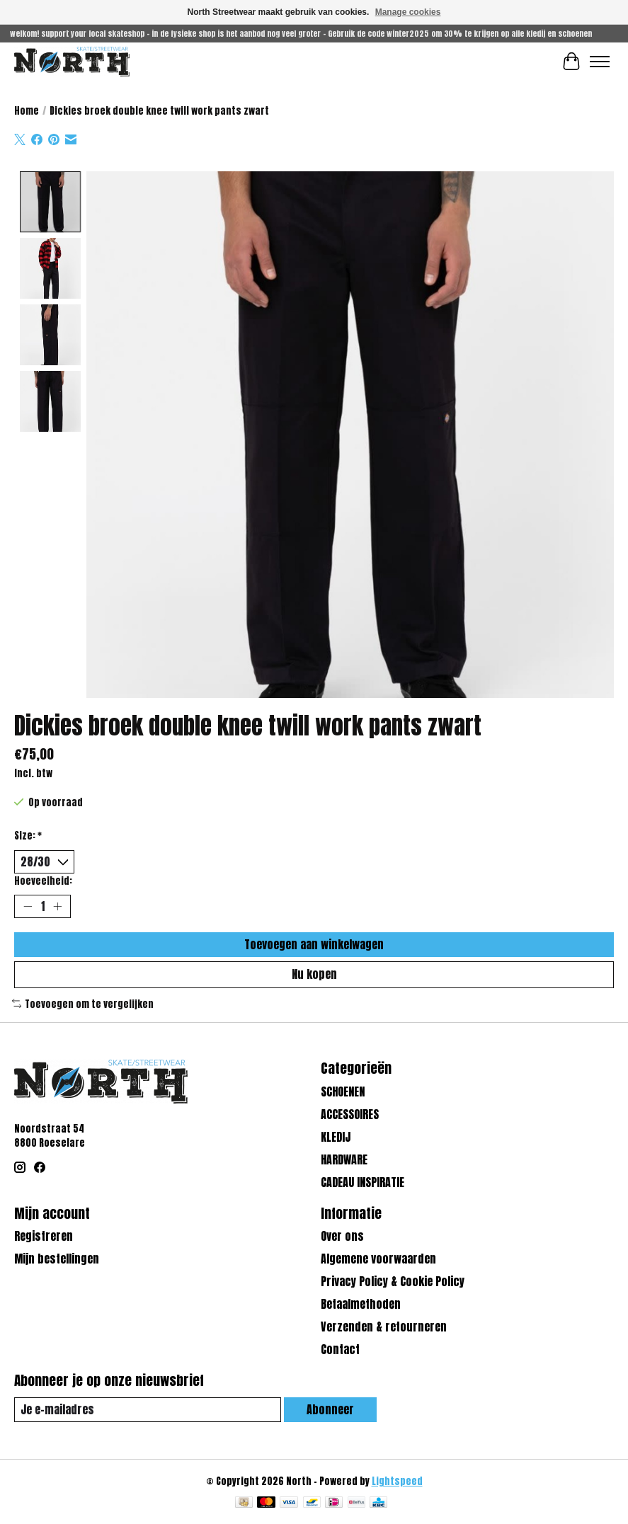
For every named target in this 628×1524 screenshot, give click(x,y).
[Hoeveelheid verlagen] (27, 907)
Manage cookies (408, 12)
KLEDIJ (335, 1136)
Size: (28, 835)
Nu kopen (314, 974)
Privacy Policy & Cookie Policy (392, 1281)
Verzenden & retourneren (384, 1327)
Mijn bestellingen (56, 1259)
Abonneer (330, 1409)
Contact (340, 1349)
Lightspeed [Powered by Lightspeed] (397, 1481)
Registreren (43, 1236)
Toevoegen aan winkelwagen (314, 944)
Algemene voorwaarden (378, 1259)
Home (26, 110)
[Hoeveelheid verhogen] (57, 907)
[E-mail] (147, 1409)
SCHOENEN (343, 1091)
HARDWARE (344, 1159)
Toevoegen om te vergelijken (83, 1004)
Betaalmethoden (361, 1304)
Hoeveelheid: (43, 880)
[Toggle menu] (600, 61)
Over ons (342, 1236)
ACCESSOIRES (350, 1114)
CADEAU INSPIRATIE (362, 1182)
